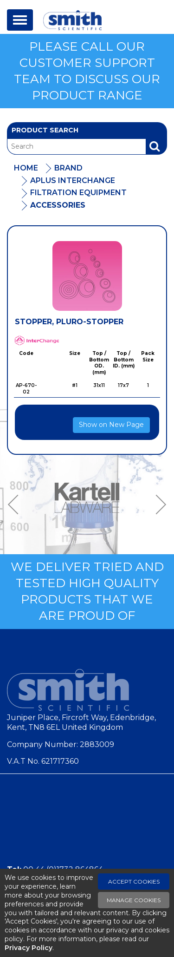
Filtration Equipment (78, 192)
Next (157, 504)
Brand (68, 168)
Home (26, 168)
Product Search (45, 130)
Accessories (57, 205)
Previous (16, 504)
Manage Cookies (134, 900)
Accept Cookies (134, 881)
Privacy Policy (28, 948)
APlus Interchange (72, 180)
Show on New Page (111, 424)
